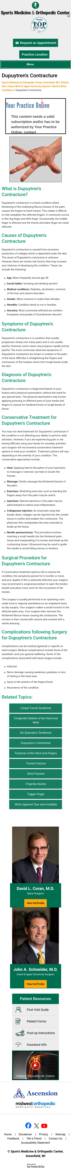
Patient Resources (35, 999)
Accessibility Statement (35, 1142)
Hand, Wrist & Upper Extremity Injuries (29, 86)
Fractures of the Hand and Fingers (36, 753)
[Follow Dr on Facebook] (28, 1125)
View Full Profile (35, 903)
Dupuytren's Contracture (36, 742)
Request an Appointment (38, 43)
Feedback (13, 1138)
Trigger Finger (36, 794)
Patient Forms (36, 1021)
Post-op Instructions (41, 1033)
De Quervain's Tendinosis (36, 732)
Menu (35, 64)
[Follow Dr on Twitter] (36, 1125)
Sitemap (60, 1134)
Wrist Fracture (36, 773)
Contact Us (55, 1138)
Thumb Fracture (36, 763)
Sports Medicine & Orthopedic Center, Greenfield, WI (30, 82)
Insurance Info (37, 1044)
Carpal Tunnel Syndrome (36, 708)
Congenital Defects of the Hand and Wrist (36, 720)
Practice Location (34, 54)
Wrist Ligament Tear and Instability (36, 804)
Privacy (43, 1134)
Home (8, 1134)
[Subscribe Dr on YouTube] (43, 1125)
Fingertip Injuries (36, 783)
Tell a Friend (33, 1138)
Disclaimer (25, 1134)
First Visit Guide (38, 1010)
